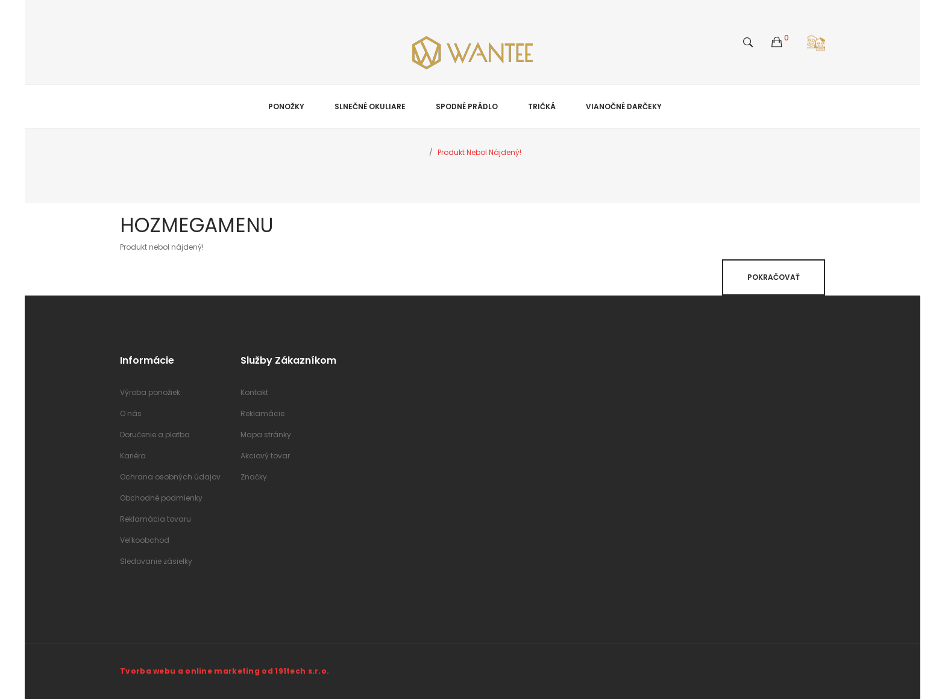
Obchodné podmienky (161, 498)
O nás (131, 413)
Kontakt (254, 392)
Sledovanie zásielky (156, 561)
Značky (253, 477)
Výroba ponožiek (150, 392)
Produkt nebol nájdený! (479, 152)
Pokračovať (773, 277)
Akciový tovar (265, 456)
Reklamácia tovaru (155, 519)
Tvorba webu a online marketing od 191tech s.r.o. (224, 671)
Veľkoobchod (144, 540)
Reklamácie (262, 413)
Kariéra (133, 456)
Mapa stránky (265, 434)
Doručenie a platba (155, 434)
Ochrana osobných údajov (170, 477)
